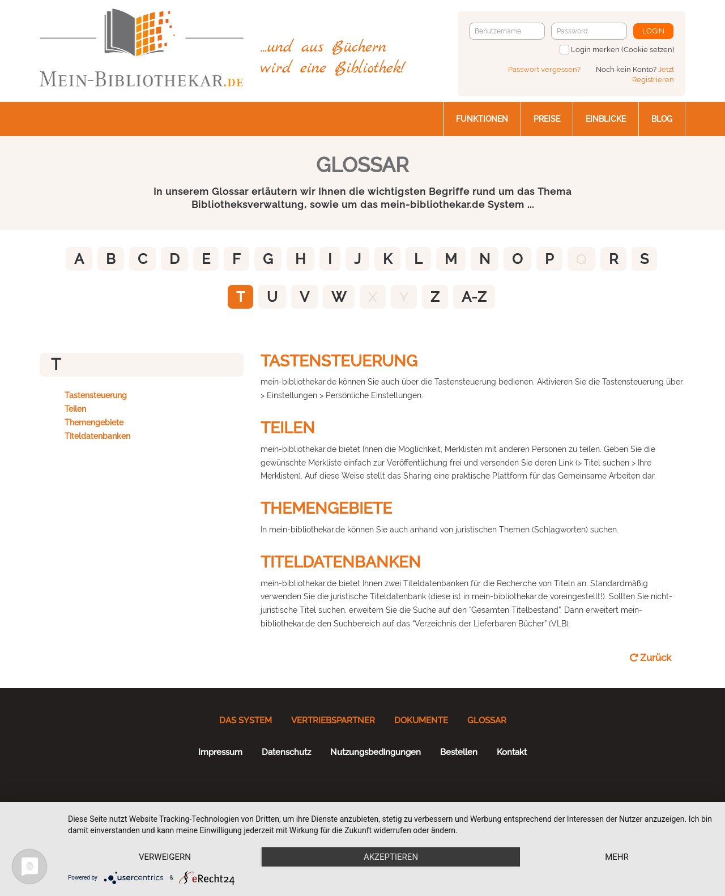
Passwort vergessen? (544, 69)
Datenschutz (286, 752)
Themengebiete (94, 422)
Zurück (650, 657)
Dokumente (421, 720)
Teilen (75, 408)
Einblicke (606, 118)
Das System (245, 720)
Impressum (220, 752)
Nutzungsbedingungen (375, 752)
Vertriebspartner (333, 720)
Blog (661, 118)
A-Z (474, 296)
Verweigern (165, 857)
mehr (617, 857)
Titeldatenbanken (97, 436)
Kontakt (512, 752)
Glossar (486, 720)
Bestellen (458, 752)
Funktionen (482, 118)
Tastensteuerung (96, 395)
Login (653, 31)
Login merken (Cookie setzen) (622, 49)
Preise (547, 118)
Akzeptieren (391, 857)
